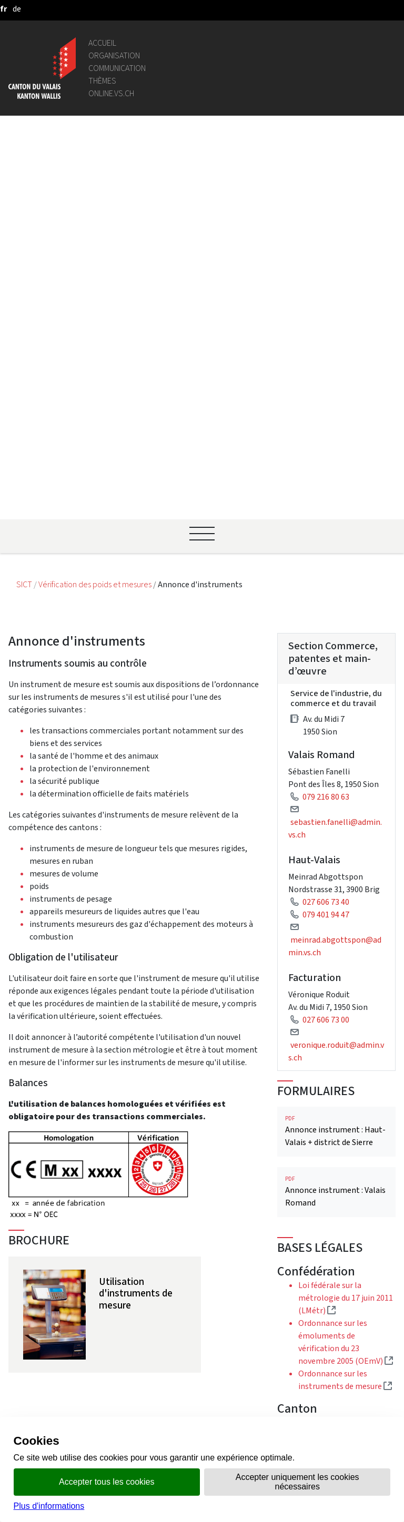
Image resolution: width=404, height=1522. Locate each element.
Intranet (116, 1253)
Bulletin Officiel (129, 1366)
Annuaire (117, 1215)
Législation (121, 1241)
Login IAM (119, 1323)
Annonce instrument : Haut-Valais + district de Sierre (336, 740)
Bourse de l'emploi (134, 1310)
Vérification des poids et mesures (95, 193)
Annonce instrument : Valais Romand (336, 800)
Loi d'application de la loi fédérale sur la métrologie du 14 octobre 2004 (345, 1043)
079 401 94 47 (325, 523)
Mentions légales (132, 1391)
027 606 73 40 (325, 510)
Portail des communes (141, 1266)
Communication (117, 68)
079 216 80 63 (325, 405)
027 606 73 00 (325, 628)
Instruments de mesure (345, 1155)
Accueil (102, 42)
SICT (25, 193)
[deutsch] (17, 8)
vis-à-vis (115, 1379)
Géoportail (120, 1228)
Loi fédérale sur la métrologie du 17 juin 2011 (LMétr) (345, 906)
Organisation (114, 55)
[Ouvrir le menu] (202, 142)
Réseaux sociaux (129, 1404)
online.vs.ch (111, 93)
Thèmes (102, 80)
